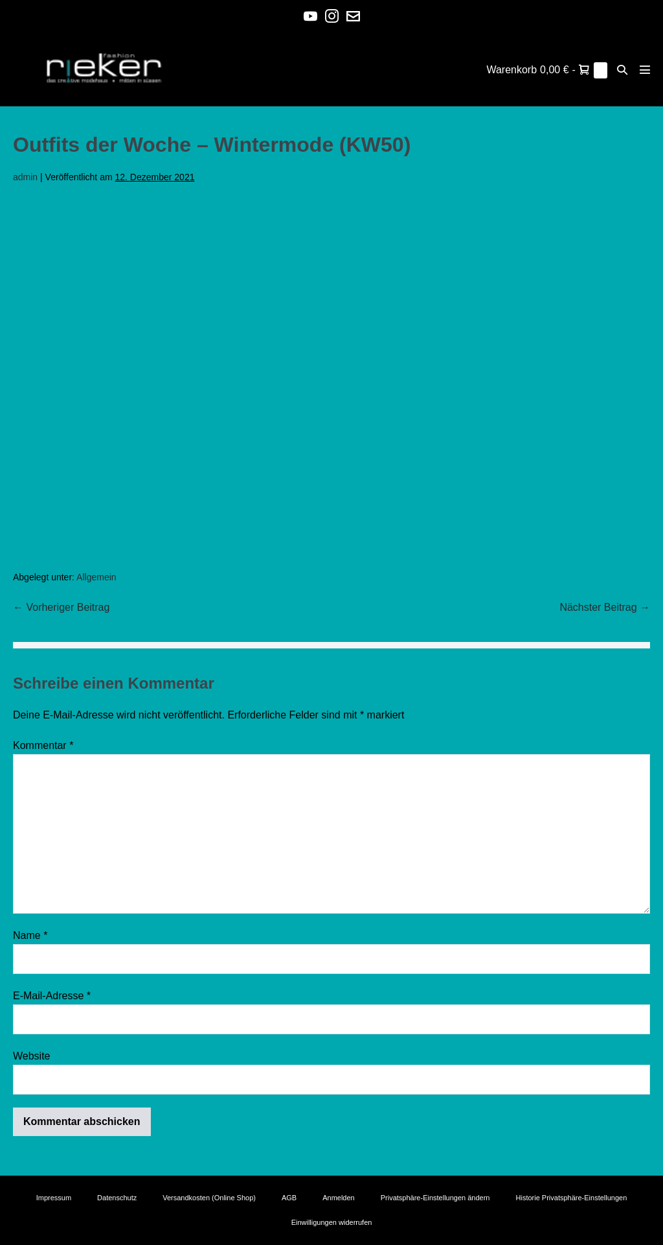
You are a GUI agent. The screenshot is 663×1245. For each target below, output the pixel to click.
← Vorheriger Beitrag (61, 607)
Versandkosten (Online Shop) (209, 1198)
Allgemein (96, 577)
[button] (622, 69)
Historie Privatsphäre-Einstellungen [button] (571, 1198)
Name (30, 935)
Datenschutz (117, 1198)
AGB (289, 1198)
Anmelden (338, 1198)
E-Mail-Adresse (52, 995)
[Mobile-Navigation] (645, 69)
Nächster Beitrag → (604, 607)
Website (32, 1055)
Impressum (53, 1198)
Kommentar (43, 745)
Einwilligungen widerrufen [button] (331, 1222)
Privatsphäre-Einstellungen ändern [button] (435, 1198)
